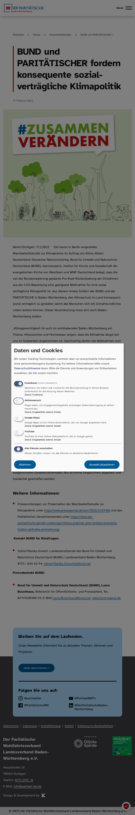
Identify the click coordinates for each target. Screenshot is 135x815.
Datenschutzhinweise (27, 368)
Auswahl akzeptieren (102, 464)
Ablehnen (25, 464)
